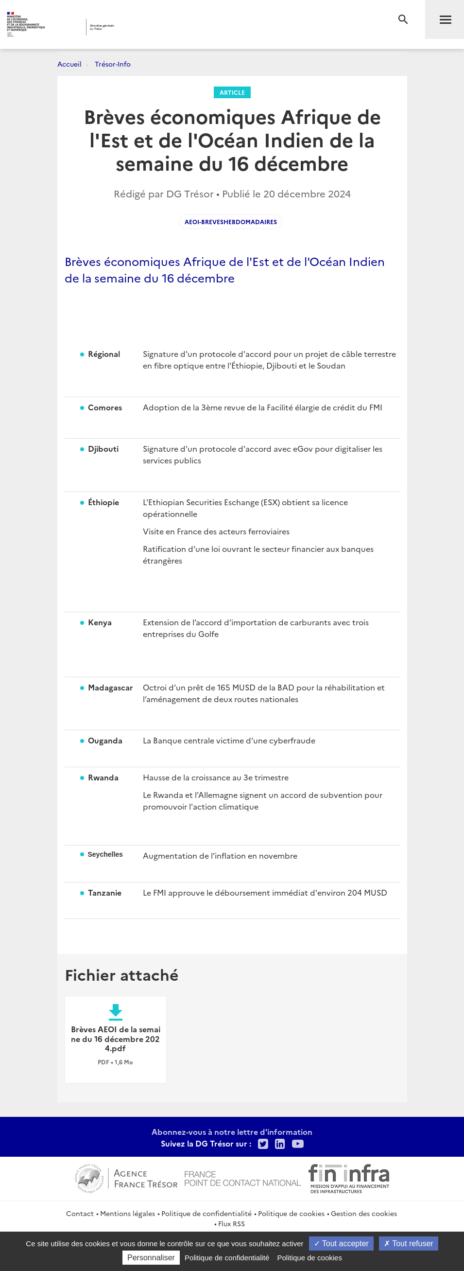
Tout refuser (408, 1243)
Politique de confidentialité (206, 1213)
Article (232, 92)
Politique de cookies (291, 1213)
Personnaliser (151, 1257)
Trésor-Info (113, 64)
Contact (80, 1213)
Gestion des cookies (364, 1213)
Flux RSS (231, 1223)
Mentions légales (127, 1213)
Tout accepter (341, 1243)
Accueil (69, 64)
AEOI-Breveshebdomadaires (231, 221)
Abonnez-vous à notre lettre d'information (232, 1131)
